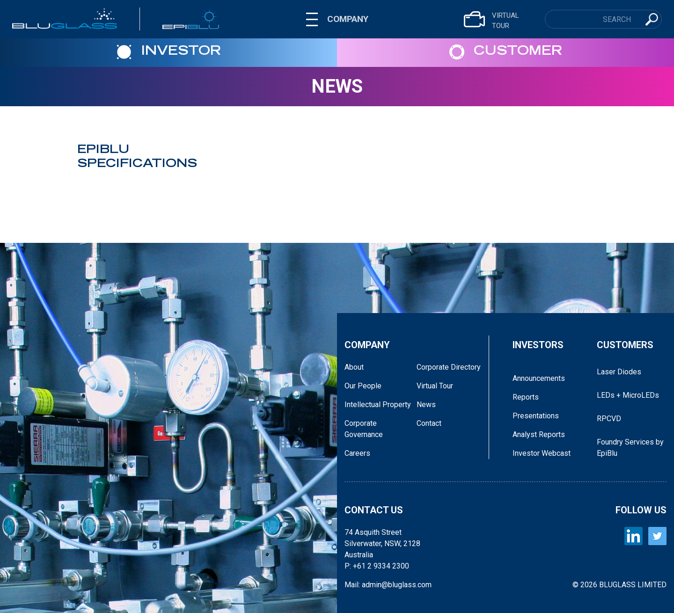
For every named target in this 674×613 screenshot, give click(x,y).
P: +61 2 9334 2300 (376, 566)
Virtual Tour (435, 385)
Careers (357, 453)
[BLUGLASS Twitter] (657, 536)
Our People (362, 385)
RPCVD (609, 418)
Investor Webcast (542, 453)
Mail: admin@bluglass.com (388, 584)
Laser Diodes (619, 371)
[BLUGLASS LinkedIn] (633, 536)
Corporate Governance (363, 429)
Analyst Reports (539, 434)
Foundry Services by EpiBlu (630, 448)
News (337, 86)
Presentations (536, 415)
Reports (526, 397)
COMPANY (347, 19)
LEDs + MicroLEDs (628, 395)
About (354, 367)
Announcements (539, 378)
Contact (429, 423)
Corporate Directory (449, 367)
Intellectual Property (377, 404)
